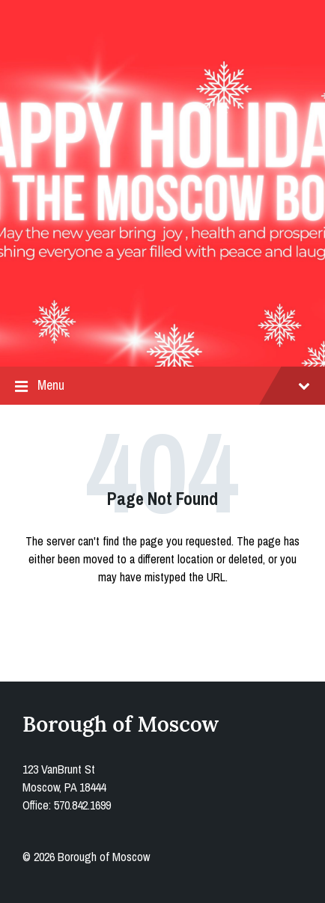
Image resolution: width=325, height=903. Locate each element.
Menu (162, 386)
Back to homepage (162, 622)
